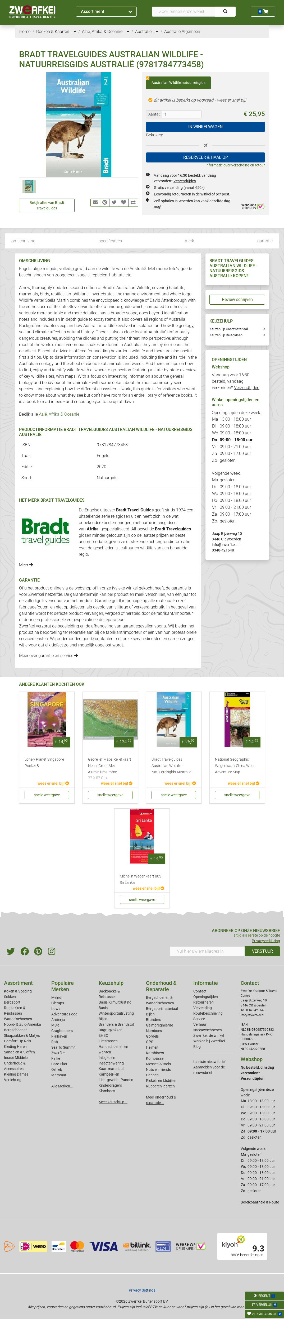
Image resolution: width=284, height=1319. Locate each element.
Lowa (56, 1008)
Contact (200, 991)
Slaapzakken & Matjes (22, 1035)
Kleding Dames (16, 1074)
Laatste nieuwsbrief (209, 1061)
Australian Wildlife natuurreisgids (175, 81)
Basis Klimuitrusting (115, 1002)
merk (189, 240)
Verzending (202, 1008)
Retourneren (203, 1002)
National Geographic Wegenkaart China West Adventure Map (235, 765)
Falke (55, 1058)
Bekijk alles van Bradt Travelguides (47, 205)
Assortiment (106, 11)
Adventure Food (64, 1014)
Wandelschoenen (18, 1019)
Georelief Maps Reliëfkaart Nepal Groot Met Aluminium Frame (110, 769)
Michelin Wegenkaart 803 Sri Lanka (140, 879)
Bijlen (103, 1019)
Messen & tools (158, 1064)
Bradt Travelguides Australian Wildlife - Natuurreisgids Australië (171, 765)
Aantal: (154, 114)
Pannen (152, 1075)
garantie (265, 240)
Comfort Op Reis (17, 1041)
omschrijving (23, 240)
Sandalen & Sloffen (19, 1052)
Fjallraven (59, 1036)
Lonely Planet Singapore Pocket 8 (44, 762)
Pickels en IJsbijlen (161, 1080)
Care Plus (59, 1064)
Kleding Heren (15, 1046)
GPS (149, 1042)
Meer (26, 564)
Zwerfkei (58, 1053)
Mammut (58, 1075)
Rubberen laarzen (160, 1086)
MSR (55, 1025)
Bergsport (12, 1002)
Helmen (152, 1047)
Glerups (57, 1003)
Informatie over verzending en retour (235, 165)
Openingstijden (205, 997)
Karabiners (155, 1053)
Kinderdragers (110, 1085)
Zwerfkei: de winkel (208, 1035)
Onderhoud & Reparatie (161, 986)
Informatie (205, 983)
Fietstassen (108, 1041)
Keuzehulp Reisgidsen (225, 335)
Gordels (152, 1036)
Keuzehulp (111, 983)
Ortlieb (56, 1069)
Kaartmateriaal (111, 1069)
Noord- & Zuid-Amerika (22, 1024)
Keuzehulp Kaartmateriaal (228, 329)
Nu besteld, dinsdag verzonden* (257, 1073)
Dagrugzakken (110, 1030)
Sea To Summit (63, 1047)
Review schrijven (237, 299)
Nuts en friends (158, 1069)
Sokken (10, 997)
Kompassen (156, 1058)
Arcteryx (58, 1020)
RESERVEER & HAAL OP (205, 157)
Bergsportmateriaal (162, 1008)
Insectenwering (111, 1063)
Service (199, 1019)
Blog (197, 1046)
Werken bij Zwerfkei (209, 1041)
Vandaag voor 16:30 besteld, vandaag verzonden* (235, 381)
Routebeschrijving (208, 1013)
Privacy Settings (142, 1290)
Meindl (56, 997)
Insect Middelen (17, 1058)
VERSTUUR (262, 951)
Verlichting (12, 1080)
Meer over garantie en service (48, 655)
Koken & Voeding (18, 991)
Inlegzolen (107, 1058)
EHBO (103, 1035)
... (73, 31)
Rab (54, 1042)
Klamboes (107, 1091)
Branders (153, 1020)
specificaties (110, 240)
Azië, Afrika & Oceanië (59, 414)
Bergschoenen (16, 1030)
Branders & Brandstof (116, 1024)
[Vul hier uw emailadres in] (207, 951)
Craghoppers (62, 1031)
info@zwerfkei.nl (225, 545)
